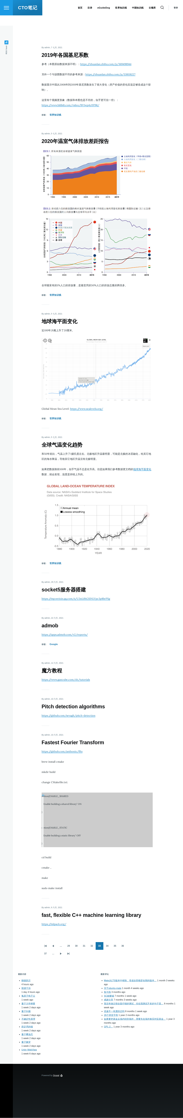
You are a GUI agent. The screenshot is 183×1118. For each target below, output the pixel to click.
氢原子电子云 (28, 996)
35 (116, 947)
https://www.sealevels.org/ (86, 409)
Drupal (56, 1075)
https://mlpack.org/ (54, 924)
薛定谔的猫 (27, 1027)
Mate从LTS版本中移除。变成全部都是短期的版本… (130, 980)
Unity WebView (29, 1050)
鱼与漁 (107, 992)
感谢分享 (108, 1000)
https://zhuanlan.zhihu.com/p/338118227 (110, 74)
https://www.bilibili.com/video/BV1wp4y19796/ (70, 105)
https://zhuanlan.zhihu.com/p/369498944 (105, 64)
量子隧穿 (26, 1042)
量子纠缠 (26, 1011)
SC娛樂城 (109, 996)
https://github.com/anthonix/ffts (62, 751)
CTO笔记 (27, 18)
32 (93, 947)
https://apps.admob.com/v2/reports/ (65, 634)
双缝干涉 (26, 988)
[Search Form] (162, 18)
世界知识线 (55, 115)
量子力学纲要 (28, 1004)
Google (54, 644)
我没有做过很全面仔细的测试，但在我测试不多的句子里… (133, 1004)
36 (124, 947)
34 (108, 947)
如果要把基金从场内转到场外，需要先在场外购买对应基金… (135, 1019)
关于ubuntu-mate (112, 988)
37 (46, 955)
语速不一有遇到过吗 (114, 1011)
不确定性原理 (28, 1019)
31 (85, 947)
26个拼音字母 (111, 1015)
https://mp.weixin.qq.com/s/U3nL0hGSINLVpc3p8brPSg (76, 598)
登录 (176, 18)
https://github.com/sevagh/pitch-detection (68, 715)
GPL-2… (108, 1027)
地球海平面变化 (142, 469)
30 (77, 947)
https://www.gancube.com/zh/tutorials (66, 679)
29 (69, 947)
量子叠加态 (27, 1034)
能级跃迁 (26, 980)
